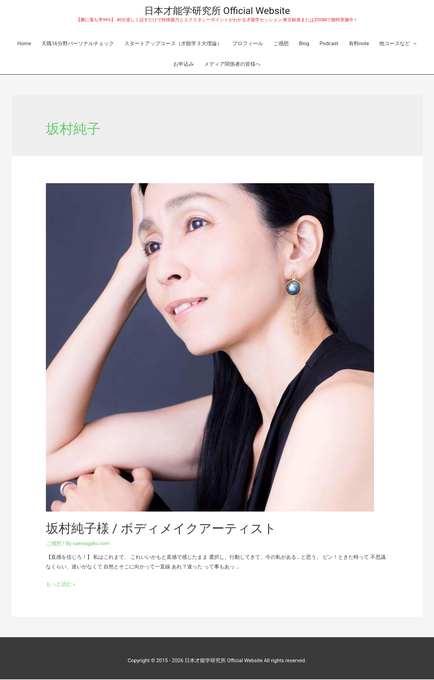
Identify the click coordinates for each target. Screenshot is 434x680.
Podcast (329, 44)
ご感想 (281, 44)
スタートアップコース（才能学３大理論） (173, 44)
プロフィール (247, 44)
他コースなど (394, 44)
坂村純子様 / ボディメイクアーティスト (170, 529)
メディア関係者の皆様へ (232, 65)
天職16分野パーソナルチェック (77, 44)
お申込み (183, 65)
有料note (359, 44)
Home (24, 44)
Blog (304, 44)
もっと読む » (60, 585)
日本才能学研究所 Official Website (217, 11)
